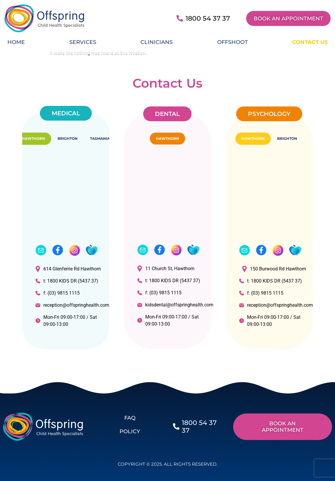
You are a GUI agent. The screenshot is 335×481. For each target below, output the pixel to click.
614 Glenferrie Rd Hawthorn (68, 268)
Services (82, 42)
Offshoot (232, 42)
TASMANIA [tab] (100, 138)
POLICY (130, 431)
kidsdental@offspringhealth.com (171, 305)
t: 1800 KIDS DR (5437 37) (66, 281)
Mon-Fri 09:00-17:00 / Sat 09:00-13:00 (66, 320)
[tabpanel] (65, 244)
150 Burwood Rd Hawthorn (274, 268)
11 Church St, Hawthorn (166, 268)
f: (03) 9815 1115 (57, 293)
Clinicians (156, 42)
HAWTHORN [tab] (33, 138)
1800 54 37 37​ (208, 18)
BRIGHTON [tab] (68, 138)
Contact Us (310, 42)
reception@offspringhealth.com (69, 305)
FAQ (129, 418)
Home (16, 42)
